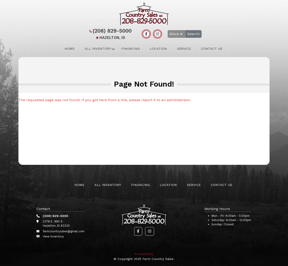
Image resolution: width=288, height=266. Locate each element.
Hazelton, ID (110, 38)
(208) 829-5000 (110, 31)
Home (69, 48)
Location (158, 48)
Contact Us (211, 48)
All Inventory (98, 48)
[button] (138, 231)
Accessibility (144, 254)
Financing (130, 48)
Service (184, 48)
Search (193, 34)
